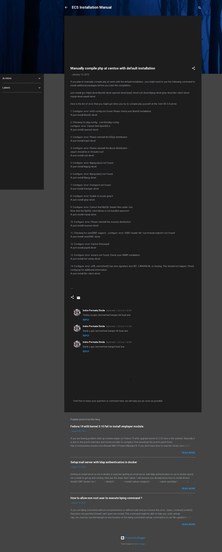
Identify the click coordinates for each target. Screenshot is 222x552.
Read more (188, 452)
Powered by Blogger (133, 537)
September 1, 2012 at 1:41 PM (119, 326)
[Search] (199, 8)
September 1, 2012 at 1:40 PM (119, 310)
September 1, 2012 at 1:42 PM (119, 342)
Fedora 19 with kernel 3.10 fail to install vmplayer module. (107, 426)
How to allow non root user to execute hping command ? (106, 498)
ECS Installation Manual (92, 7)
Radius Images (139, 544)
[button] (193, 68)
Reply (86, 320)
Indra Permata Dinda (94, 310)
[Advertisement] (132, 43)
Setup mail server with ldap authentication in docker (103, 462)
